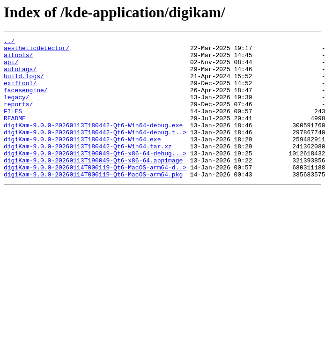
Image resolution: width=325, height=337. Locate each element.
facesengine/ (26, 101)
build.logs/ (24, 84)
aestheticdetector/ (36, 50)
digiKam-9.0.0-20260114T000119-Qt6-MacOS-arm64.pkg (93, 202)
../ (9, 42)
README (15, 135)
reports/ (18, 118)
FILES (13, 126)
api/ (11, 67)
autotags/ (20, 76)
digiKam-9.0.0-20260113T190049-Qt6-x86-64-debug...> (95, 177)
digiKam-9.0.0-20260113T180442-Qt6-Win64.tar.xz (88, 168)
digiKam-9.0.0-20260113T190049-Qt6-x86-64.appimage (93, 185)
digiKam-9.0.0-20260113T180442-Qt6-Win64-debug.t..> (95, 151)
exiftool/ (20, 92)
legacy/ (17, 109)
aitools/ (18, 59)
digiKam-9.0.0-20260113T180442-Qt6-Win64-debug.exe (93, 143)
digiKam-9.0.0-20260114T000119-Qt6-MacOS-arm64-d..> (95, 194)
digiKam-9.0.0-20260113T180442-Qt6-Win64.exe (82, 160)
